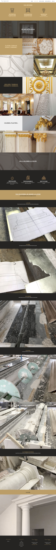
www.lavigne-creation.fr (47, 544)
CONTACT (53, 1)
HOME (32, 1)
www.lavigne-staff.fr (34, 544)
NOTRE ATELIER (41, 1)
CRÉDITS (8, 541)
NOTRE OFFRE (36, 1)
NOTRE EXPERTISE (48, 1)
